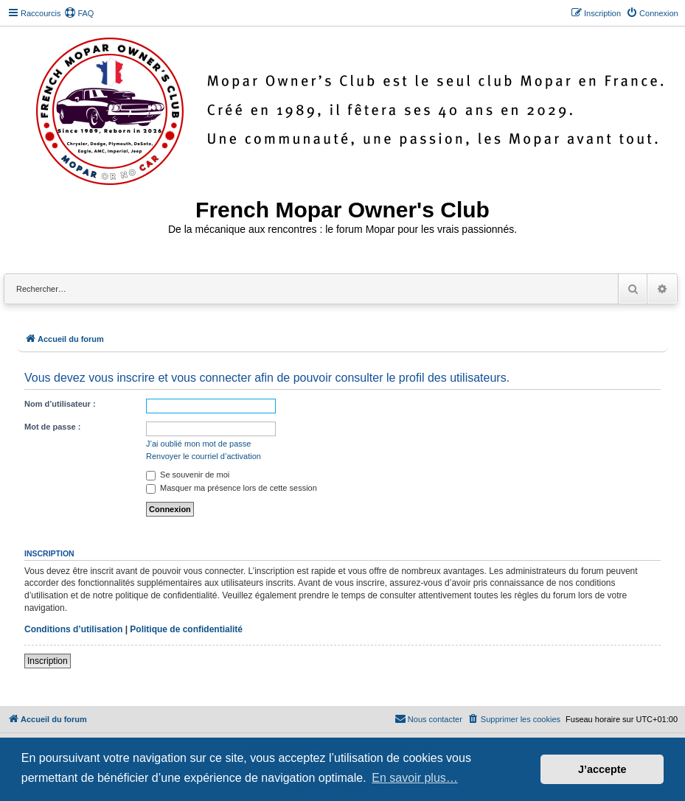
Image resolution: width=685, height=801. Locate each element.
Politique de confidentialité (186, 629)
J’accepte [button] (602, 769)
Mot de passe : (52, 426)
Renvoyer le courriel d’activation (203, 456)
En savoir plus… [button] (415, 778)
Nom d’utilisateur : (60, 403)
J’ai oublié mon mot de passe (198, 443)
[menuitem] (79, 13)
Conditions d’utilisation (73, 629)
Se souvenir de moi (187, 474)
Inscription (47, 661)
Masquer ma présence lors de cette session (231, 487)
